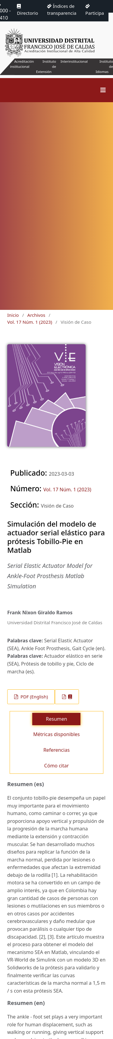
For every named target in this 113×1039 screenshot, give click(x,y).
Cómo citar (56, 765)
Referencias (56, 750)
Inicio (13, 315)
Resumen (56, 719)
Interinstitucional (74, 61)
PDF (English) (33, 697)
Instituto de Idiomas (104, 66)
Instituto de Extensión (46, 66)
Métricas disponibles (56, 734)
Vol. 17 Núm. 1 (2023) (29, 322)
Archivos (36, 315)
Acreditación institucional (22, 64)
